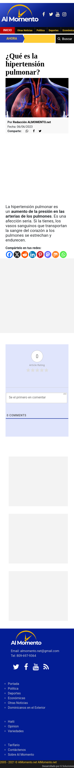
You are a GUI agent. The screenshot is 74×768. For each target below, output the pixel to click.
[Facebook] (9, 254)
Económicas (16, 698)
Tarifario (14, 745)
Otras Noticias (25, 30)
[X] (17, 254)
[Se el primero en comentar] (36, 397)
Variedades (16, 731)
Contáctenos (17, 750)
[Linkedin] (32, 254)
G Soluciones (67, 766)
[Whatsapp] (63, 254)
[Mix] (55, 254)
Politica (41, 30)
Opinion (13, 726)
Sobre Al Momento (21, 754)
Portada (13, 684)
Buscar (67, 39)
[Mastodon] (47, 254)
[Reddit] (24, 254)
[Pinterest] (40, 254)
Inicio (7, 30)
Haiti (11, 721)
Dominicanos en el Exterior (26, 708)
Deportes (53, 30)
